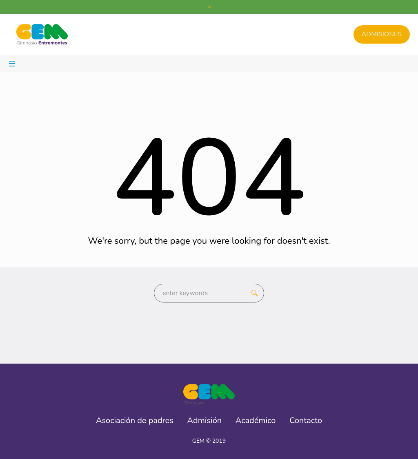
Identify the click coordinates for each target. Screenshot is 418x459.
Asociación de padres (134, 420)
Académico (256, 420)
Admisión (204, 420)
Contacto (305, 420)
